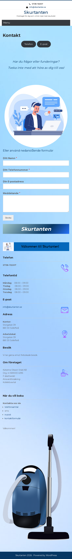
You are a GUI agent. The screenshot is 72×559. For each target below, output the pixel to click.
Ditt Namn (10, 158)
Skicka (8, 218)
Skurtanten (36, 12)
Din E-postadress (13, 181)
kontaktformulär (13, 418)
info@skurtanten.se (37, 7)
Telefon (28, 44)
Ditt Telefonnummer (16, 170)
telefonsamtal (11, 407)
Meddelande (11, 193)
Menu (6, 22)
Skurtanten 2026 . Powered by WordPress (36, 555)
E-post (44, 44)
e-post (8, 414)
